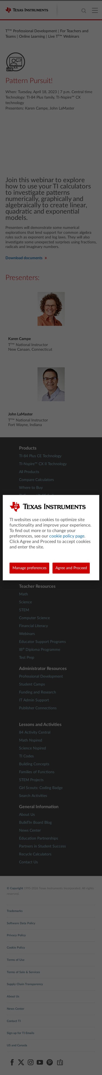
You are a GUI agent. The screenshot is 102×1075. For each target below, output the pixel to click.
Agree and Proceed (71, 568)
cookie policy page (66, 536)
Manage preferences (30, 568)
